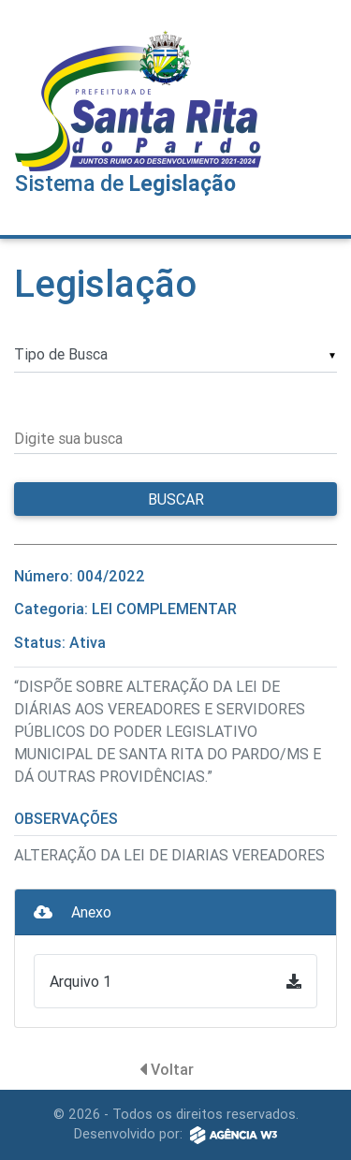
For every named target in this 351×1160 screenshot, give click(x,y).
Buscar (176, 499)
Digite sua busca (68, 438)
